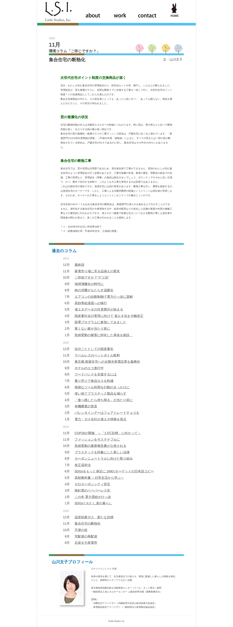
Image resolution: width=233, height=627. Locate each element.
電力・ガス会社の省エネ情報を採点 (100, 419)
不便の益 (81, 530)
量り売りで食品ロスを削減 (94, 381)
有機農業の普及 (86, 406)
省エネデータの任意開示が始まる (99, 309)
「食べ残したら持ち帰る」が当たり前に (104, 400)
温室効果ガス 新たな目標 (94, 517)
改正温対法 (83, 465)
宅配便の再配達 (86, 536)
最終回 (79, 265)
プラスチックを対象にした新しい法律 (102, 452)
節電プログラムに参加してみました (100, 322)
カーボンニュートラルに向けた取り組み (104, 458)
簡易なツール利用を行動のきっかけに (102, 387)
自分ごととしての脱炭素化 (94, 349)
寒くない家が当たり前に (92, 328)
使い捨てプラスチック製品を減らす (100, 393)
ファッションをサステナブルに (97, 439)
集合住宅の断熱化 (87, 523)
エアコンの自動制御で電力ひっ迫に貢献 (104, 296)
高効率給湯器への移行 (91, 303)
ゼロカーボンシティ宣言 (92, 484)
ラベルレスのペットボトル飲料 (97, 355)
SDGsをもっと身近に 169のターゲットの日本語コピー (114, 471)
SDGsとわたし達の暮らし (93, 503)
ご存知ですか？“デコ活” (92, 277)
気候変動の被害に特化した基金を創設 (104, 335)
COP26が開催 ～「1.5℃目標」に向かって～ (108, 433)
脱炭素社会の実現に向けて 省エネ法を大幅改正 (109, 316)
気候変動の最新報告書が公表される (100, 446)
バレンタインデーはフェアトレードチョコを (107, 413)
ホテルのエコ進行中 (89, 368)
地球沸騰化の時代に (89, 284)
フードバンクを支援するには (96, 374)
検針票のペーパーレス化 (92, 490)
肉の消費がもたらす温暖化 (94, 290)
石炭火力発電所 (86, 542)
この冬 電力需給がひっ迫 (93, 497)
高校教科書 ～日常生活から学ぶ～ (99, 477)
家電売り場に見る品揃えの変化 (97, 271)
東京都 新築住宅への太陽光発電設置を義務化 (107, 361)
